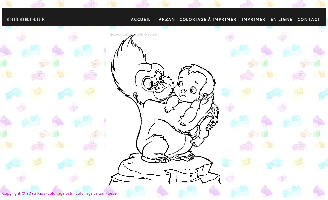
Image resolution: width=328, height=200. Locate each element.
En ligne (281, 19)
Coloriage (26, 19)
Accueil (141, 19)
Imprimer (253, 19)
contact (308, 19)
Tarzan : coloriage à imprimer (196, 19)
